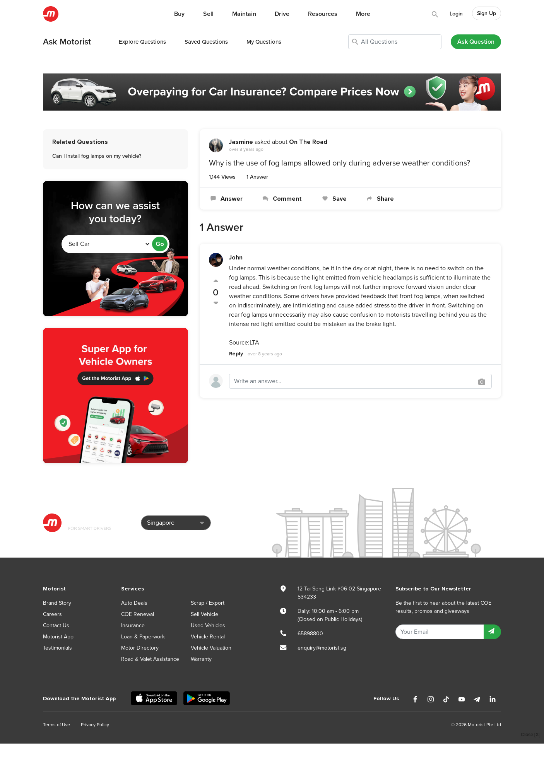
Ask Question (475, 42)
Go (160, 244)
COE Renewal (137, 614)
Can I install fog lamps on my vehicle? (96, 156)
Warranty (201, 659)
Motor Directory (140, 648)
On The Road (308, 142)
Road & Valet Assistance (150, 659)
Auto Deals (134, 603)
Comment (281, 199)
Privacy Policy (95, 724)
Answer (226, 199)
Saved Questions (206, 41)
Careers (52, 614)
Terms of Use (56, 724)
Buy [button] (179, 14)
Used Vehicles (208, 625)
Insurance (133, 625)
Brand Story (57, 603)
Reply (236, 353)
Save (333, 199)
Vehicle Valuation (211, 648)
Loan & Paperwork (143, 636)
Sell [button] (208, 14)
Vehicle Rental (208, 636)
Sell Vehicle (204, 614)
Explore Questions (142, 41)
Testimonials (57, 648)
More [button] (363, 14)
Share (379, 199)
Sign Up (486, 13)
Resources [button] (322, 14)
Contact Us (56, 625)
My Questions (263, 41)
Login (456, 13)
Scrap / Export (207, 603)
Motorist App (58, 636)
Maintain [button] (244, 14)
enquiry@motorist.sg (322, 648)
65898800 (310, 633)
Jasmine (241, 142)
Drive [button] (282, 14)
